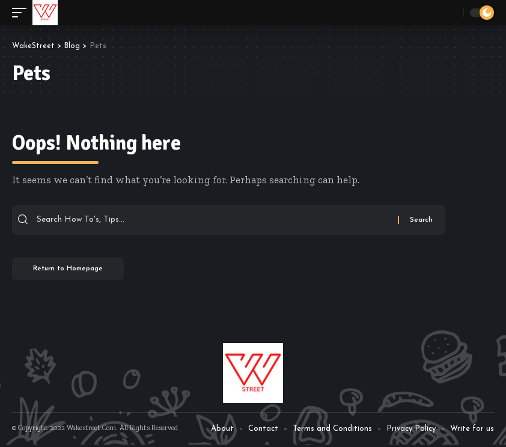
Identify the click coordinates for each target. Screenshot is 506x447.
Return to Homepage (72, 270)
